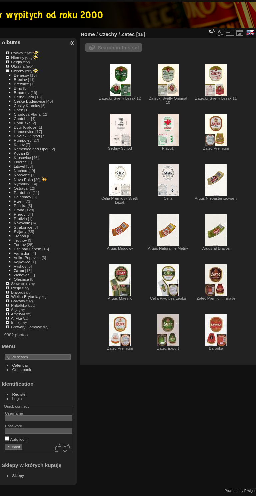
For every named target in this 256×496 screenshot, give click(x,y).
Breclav (20, 79)
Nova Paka (23, 179)
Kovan (19, 153)
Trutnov (20, 240)
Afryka (16, 318)
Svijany (20, 231)
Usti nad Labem (27, 249)
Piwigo (249, 491)
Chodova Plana (27, 114)
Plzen (18, 201)
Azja (15, 309)
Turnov (20, 244)
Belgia (16, 62)
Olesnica (21, 279)
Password (13, 426)
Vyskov (20, 266)
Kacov (19, 144)
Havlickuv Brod (27, 136)
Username (14, 413)
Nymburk (21, 184)
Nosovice (22, 175)
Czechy (17, 71)
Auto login (16, 439)
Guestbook (21, 369)
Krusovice (22, 157)
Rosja (16, 288)
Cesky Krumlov (27, 105)
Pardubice (22, 192)
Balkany (18, 301)
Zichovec (21, 275)
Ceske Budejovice (29, 101)
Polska (17, 53)
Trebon (20, 236)
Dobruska (22, 123)
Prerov (19, 214)
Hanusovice (24, 131)
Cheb (18, 110)
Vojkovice (22, 262)
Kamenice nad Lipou (31, 149)
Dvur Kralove (25, 127)
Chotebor (22, 118)
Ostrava (20, 188)
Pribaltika (19, 305)
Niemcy (17, 57)
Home (88, 34)
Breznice (21, 84)
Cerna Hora (24, 97)
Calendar (20, 365)
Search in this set (118, 47)
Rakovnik (22, 223)
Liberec (20, 162)
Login (17, 398)
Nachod (20, 170)
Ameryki (18, 314)
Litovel (19, 166)
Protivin (20, 218)
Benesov (21, 75)
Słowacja (19, 283)
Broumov (21, 92)
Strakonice (23, 227)
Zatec (19, 270)
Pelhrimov (22, 197)
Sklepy (18, 475)
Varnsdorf (22, 253)
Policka (20, 205)
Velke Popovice (27, 257)
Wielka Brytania (24, 296)
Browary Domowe (26, 327)
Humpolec (22, 140)
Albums (11, 42)
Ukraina (18, 66)
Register (19, 394)
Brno (18, 88)
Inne (15, 322)
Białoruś (18, 292)
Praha (19, 210)
